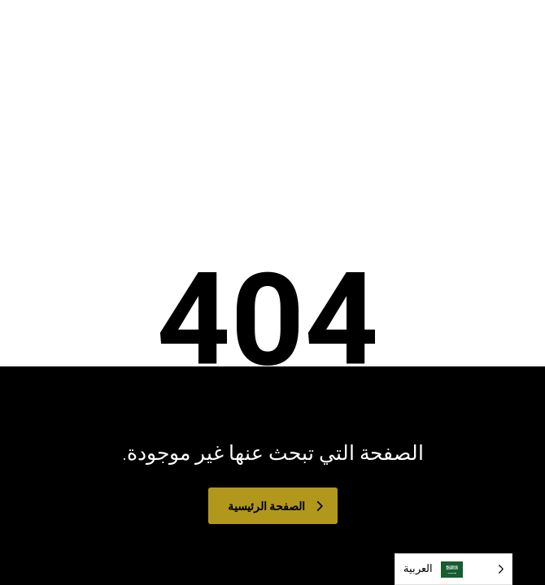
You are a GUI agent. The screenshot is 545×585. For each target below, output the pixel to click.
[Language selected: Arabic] (453, 569)
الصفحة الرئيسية (275, 506)
